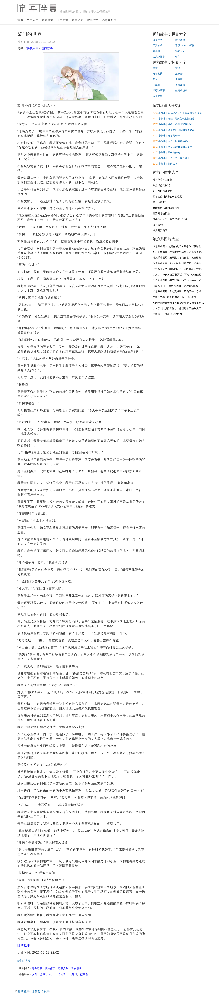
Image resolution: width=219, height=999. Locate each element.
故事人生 (32, 20)
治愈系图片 (109, 20)
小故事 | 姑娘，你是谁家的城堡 (175, 124)
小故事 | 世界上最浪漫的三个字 (175, 146)
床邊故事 (157, 96)
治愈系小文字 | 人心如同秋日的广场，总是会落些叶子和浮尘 (185, 263)
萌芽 (177, 56)
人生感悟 (62, 20)
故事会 (84, 974)
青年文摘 (157, 73)
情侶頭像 (180, 39)
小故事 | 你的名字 (167, 163)
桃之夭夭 (180, 51)
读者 (34, 974)
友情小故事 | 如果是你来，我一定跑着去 (174, 297)
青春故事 (37, 968)
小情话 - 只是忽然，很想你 (167, 314)
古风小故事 (159, 56)
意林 (43, 974)
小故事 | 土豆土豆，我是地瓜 (174, 158)
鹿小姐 (156, 51)
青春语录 (77, 20)
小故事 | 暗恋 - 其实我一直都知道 (176, 118)
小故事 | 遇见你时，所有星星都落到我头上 (181, 113)
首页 (20, 20)
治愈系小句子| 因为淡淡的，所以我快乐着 (175, 285)
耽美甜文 (92, 20)
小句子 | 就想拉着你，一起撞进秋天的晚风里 (177, 308)
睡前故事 (47, 48)
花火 (51, 974)
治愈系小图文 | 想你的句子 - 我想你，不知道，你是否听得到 (185, 246)
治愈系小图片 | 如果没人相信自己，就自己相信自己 (180, 257)
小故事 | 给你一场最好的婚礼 (174, 141)
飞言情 (62, 974)
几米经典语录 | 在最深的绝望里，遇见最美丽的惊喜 (180, 252)
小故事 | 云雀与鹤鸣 (169, 152)
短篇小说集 (181, 90)
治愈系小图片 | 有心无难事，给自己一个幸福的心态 (180, 291)
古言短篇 (180, 84)
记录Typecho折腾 (184, 45)
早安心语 (157, 45)
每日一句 (157, 39)
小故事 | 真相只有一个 (170, 135)
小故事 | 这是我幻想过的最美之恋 (176, 129)
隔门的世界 (24, 960)
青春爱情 (47, 20)
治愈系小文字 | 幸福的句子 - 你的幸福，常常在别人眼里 (183, 269)
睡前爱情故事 (41, 991)
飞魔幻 (73, 974)
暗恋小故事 (159, 90)
